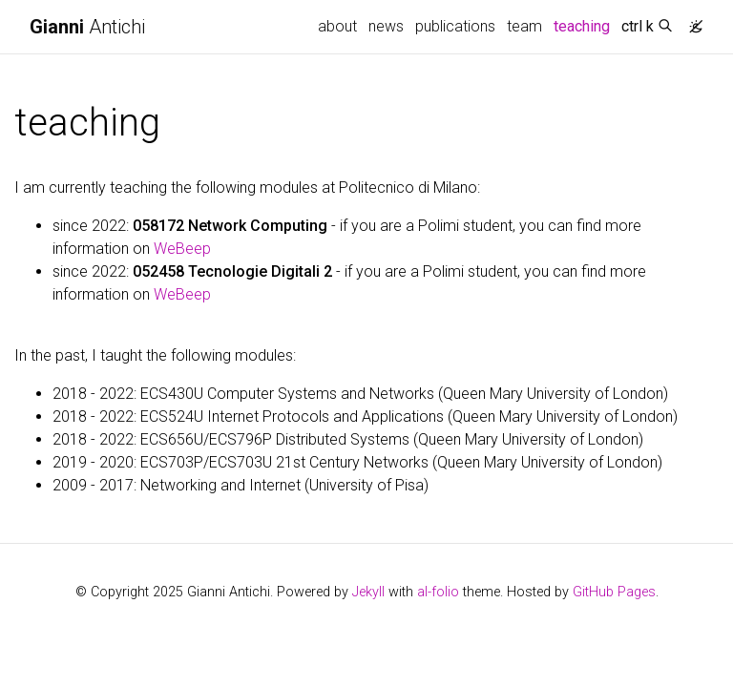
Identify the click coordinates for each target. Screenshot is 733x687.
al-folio (438, 592)
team (524, 26)
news (386, 26)
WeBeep (182, 248)
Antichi (87, 26)
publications (455, 26)
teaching (585, 24)
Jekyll (368, 592)
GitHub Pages (614, 592)
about (337, 26)
